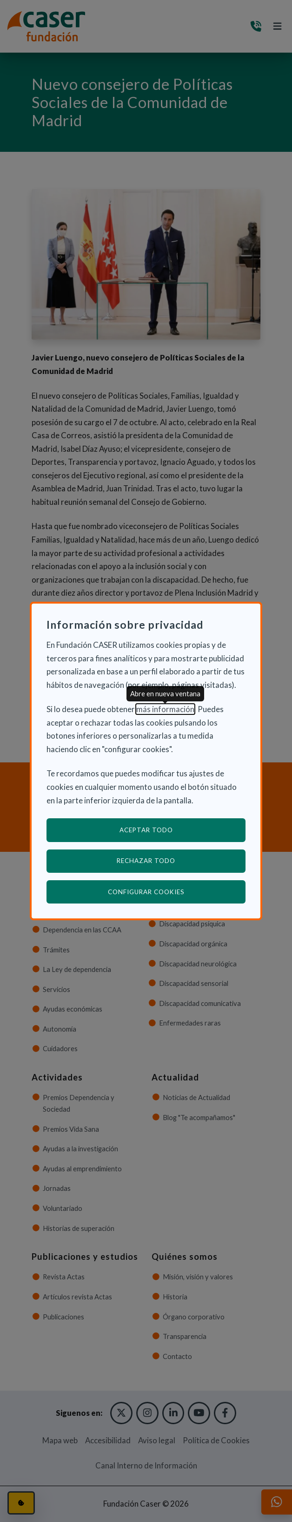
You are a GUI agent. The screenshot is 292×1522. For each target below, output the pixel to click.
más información (165, 709)
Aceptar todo (146, 830)
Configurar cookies (177, 892)
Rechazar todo (146, 860)
